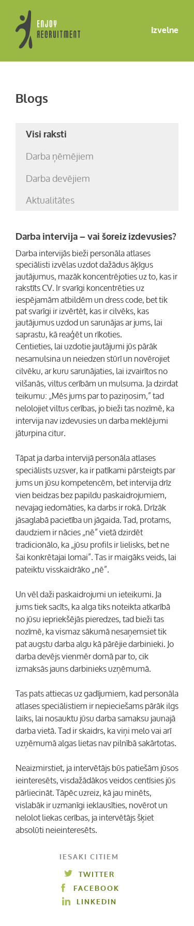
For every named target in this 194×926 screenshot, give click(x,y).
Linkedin (89, 902)
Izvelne (156, 31)
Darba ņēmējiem (60, 156)
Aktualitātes (50, 200)
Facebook (89, 888)
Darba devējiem (58, 178)
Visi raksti (46, 134)
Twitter (89, 874)
